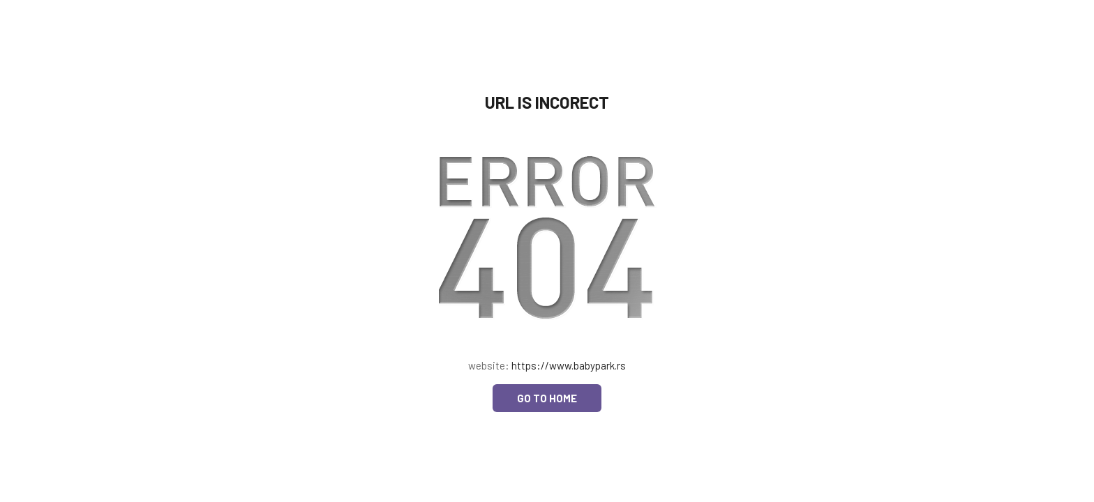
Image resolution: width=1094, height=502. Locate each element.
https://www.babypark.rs (568, 365)
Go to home (547, 398)
